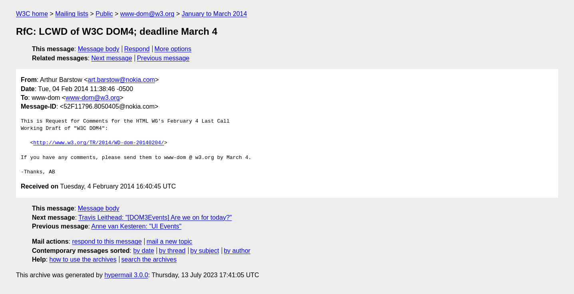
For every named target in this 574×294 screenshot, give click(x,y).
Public (104, 13)
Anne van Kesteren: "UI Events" (136, 226)
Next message (111, 58)
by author (237, 250)
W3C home (32, 13)
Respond (137, 49)
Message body (98, 49)
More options (173, 49)
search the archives (149, 259)
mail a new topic (170, 241)
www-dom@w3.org (147, 13)
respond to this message (106, 241)
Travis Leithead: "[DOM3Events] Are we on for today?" (155, 217)
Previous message (163, 58)
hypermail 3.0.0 (126, 275)
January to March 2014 (214, 13)
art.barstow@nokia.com (121, 79)
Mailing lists (71, 13)
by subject (204, 250)
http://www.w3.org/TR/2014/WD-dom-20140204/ (98, 143)
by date (143, 250)
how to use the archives (83, 259)
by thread (172, 250)
